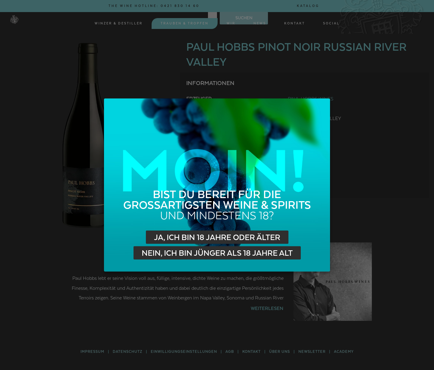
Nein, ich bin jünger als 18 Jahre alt (217, 253)
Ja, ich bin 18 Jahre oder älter (217, 237)
